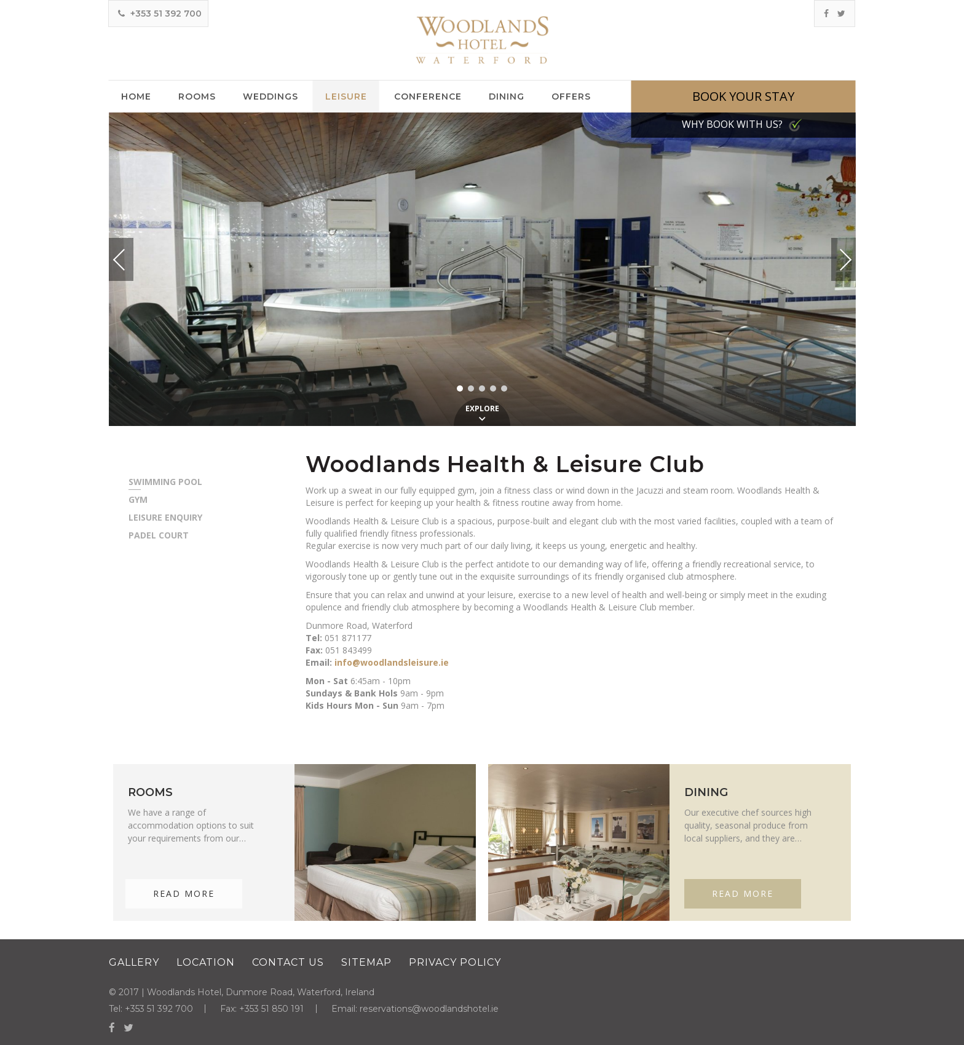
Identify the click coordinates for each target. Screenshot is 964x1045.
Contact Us (288, 962)
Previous (131, 259)
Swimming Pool (165, 482)
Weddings (270, 96)
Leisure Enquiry (165, 517)
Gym (138, 499)
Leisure (346, 96)
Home (136, 96)
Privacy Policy (455, 962)
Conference (428, 96)
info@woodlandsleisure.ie (391, 662)
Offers (571, 96)
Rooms (197, 96)
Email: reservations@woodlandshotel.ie (416, 1008)
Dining (506, 96)
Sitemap (366, 962)
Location (205, 962)
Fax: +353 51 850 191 (263, 1008)
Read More (184, 893)
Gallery (134, 962)
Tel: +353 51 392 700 (151, 1008)
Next (832, 254)
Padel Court (158, 535)
